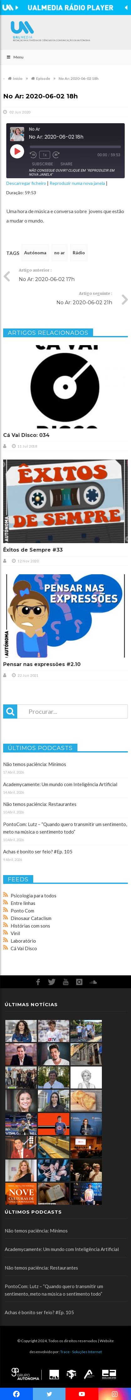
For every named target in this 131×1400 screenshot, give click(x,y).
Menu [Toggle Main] (15, 57)
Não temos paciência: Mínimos (34, 764)
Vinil (15, 933)
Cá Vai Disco (24, 948)
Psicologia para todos (33, 895)
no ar (59, 252)
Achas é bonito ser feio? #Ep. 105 (37, 851)
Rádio (79, 252)
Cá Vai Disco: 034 (26, 435)
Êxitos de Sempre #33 (33, 550)
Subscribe (42, 164)
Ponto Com (22, 910)
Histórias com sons (30, 926)
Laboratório (23, 941)
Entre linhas (23, 903)
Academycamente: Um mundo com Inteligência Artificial (60, 784)
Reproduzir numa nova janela (77, 183)
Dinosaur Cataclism (31, 918)
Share (66, 164)
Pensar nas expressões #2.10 (42, 664)
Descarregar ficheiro (26, 183)
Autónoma (35, 252)
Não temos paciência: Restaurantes (39, 804)
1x (45, 154)
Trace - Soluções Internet (81, 1351)
